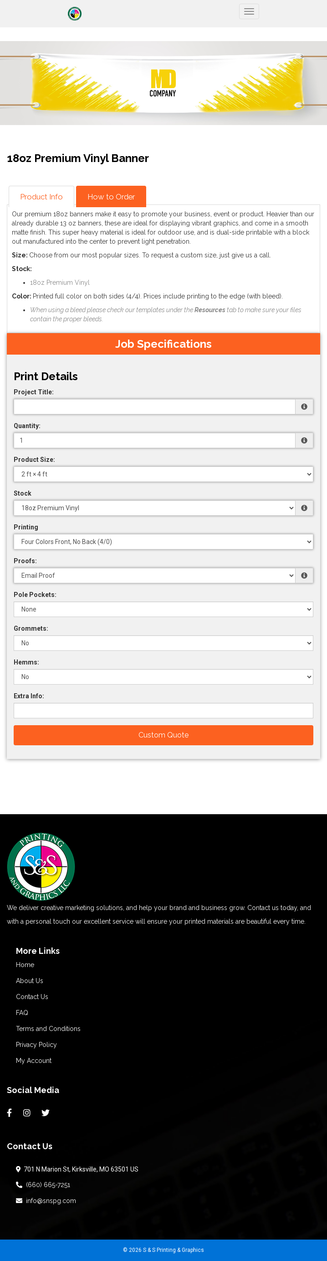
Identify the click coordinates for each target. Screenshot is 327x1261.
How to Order (111, 196)
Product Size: (34, 459)
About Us (29, 980)
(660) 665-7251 (43, 1184)
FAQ (22, 1012)
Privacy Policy (36, 1044)
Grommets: (31, 628)
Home (25, 964)
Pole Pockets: (35, 594)
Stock (22, 493)
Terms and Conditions (48, 1028)
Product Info (41, 196)
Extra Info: (29, 696)
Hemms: (26, 662)
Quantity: (27, 425)
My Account (33, 1060)
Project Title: (34, 392)
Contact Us (32, 996)
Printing (26, 527)
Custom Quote (163, 735)
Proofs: (25, 561)
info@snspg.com (46, 1200)
